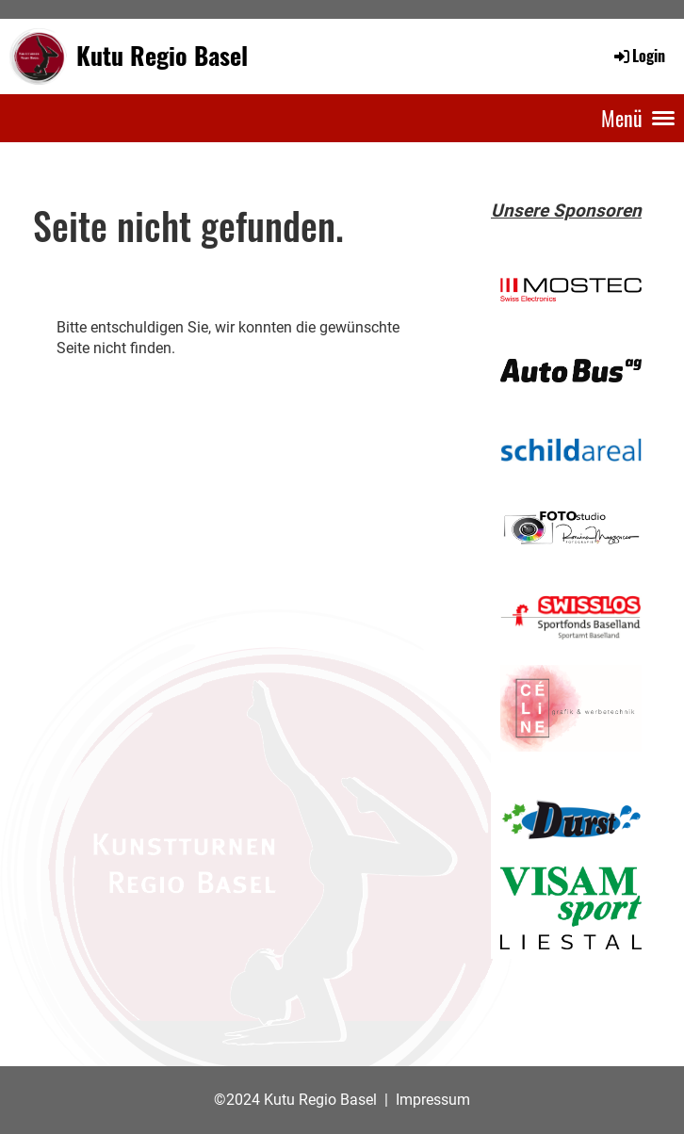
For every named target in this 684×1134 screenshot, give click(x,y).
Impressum (433, 1100)
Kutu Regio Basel (162, 56)
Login (638, 55)
